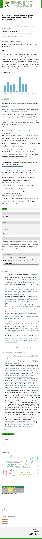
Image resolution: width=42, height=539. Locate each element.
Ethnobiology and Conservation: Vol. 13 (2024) (15, 275)
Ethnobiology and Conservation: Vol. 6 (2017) (15, 294)
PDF (5, 208)
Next (37, 345)
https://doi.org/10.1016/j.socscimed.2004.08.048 (12, 166)
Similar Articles (6, 271)
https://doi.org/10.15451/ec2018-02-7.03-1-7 (14, 41)
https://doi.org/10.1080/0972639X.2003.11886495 (13, 195)
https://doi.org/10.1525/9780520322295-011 (12, 126)
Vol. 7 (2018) (14, 11)
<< (2, 429)
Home (3, 11)
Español (4, 445)
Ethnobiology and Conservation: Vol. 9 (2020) (24, 282)
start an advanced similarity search (16, 347)
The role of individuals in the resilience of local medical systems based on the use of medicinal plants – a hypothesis (22, 299)
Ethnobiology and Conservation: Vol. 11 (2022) (24, 382)
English (3, 443)
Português (4, 447)
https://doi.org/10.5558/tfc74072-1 (9, 106)
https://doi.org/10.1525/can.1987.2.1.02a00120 (16, 111)
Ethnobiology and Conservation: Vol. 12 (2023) (28, 289)
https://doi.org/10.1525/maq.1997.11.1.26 (20, 130)
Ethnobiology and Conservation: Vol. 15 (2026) (22, 426)
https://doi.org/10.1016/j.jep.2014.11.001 (11, 182)
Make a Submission (8, 434)
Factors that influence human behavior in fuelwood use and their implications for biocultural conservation (22, 375)
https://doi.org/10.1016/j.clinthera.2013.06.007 (12, 188)
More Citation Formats (10, 263)
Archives (8, 11)
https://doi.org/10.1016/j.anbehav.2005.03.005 (28, 135)
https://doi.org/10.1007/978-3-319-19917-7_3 (28, 117)
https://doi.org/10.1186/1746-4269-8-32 (10, 203)
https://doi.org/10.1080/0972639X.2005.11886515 (13, 146)
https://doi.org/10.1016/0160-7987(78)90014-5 (12, 158)
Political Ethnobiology (35, 274)
